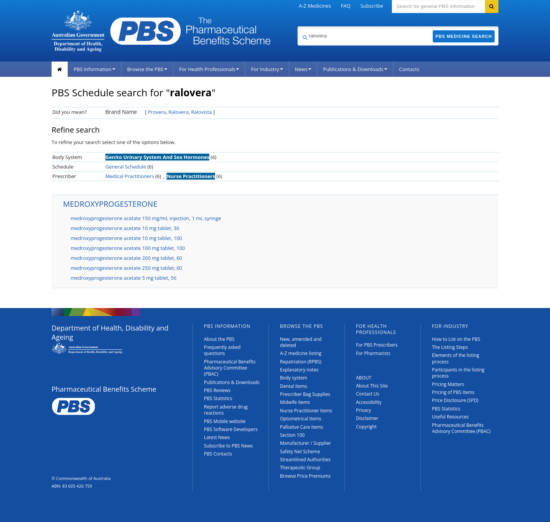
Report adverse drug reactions (225, 410)
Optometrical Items (300, 418)
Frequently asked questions (222, 350)
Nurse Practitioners (191, 176)
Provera (157, 112)
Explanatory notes (299, 369)
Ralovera (178, 112)
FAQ (346, 5)
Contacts (409, 69)
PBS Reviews (217, 390)
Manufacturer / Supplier (305, 443)
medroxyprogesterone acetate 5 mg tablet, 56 (123, 277)
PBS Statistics (218, 398)
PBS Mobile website (225, 421)
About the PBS (219, 339)
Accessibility (369, 402)
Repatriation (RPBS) (300, 361)
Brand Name (121, 111)
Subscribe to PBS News (228, 446)
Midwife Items (295, 402)
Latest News (217, 437)
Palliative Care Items (301, 427)
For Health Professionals (209, 69)
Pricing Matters (448, 384)
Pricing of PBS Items (453, 392)
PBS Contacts (218, 454)
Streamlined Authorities (305, 459)
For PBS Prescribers (377, 345)
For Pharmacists (373, 353)
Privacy (363, 410)
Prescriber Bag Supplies (305, 394)
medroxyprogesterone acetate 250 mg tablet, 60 (126, 267)
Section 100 (292, 435)
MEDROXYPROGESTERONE (110, 204)
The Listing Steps (450, 347)
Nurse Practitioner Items (306, 410)
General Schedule (125, 166)
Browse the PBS (147, 69)
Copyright (366, 426)
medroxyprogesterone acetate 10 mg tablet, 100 (126, 238)
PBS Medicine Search (463, 36)
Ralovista (201, 112)
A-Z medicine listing (301, 353)
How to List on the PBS (456, 339)
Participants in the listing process (458, 372)
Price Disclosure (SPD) (455, 400)
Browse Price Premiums (305, 476)
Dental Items (293, 386)
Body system (293, 377)
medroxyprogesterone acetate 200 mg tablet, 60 (126, 258)
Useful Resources (450, 416)
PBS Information (94, 69)
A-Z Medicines (315, 5)
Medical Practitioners (129, 176)
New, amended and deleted (301, 342)
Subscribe (372, 5)
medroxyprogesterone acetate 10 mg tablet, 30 (125, 228)
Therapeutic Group (300, 467)
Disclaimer (367, 418)
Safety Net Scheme (300, 451)
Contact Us (367, 394)
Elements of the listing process (455, 358)
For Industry (267, 69)
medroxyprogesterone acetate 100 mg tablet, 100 (128, 248)
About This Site (372, 386)
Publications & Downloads (355, 69)
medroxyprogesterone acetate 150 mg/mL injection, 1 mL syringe (146, 218)
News (303, 69)
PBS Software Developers (231, 429)
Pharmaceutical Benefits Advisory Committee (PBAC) (230, 368)
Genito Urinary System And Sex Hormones (157, 157)
